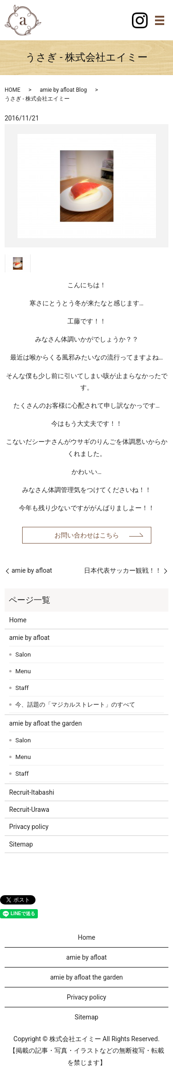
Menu (23, 671)
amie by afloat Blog (63, 90)
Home (18, 620)
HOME (12, 90)
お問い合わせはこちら (86, 535)
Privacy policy (28, 826)
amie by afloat (32, 570)
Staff (22, 687)
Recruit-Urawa (29, 809)
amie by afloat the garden (45, 723)
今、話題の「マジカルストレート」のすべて (75, 704)
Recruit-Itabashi (31, 792)
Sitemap (21, 844)
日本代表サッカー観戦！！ (122, 570)
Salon (23, 654)
